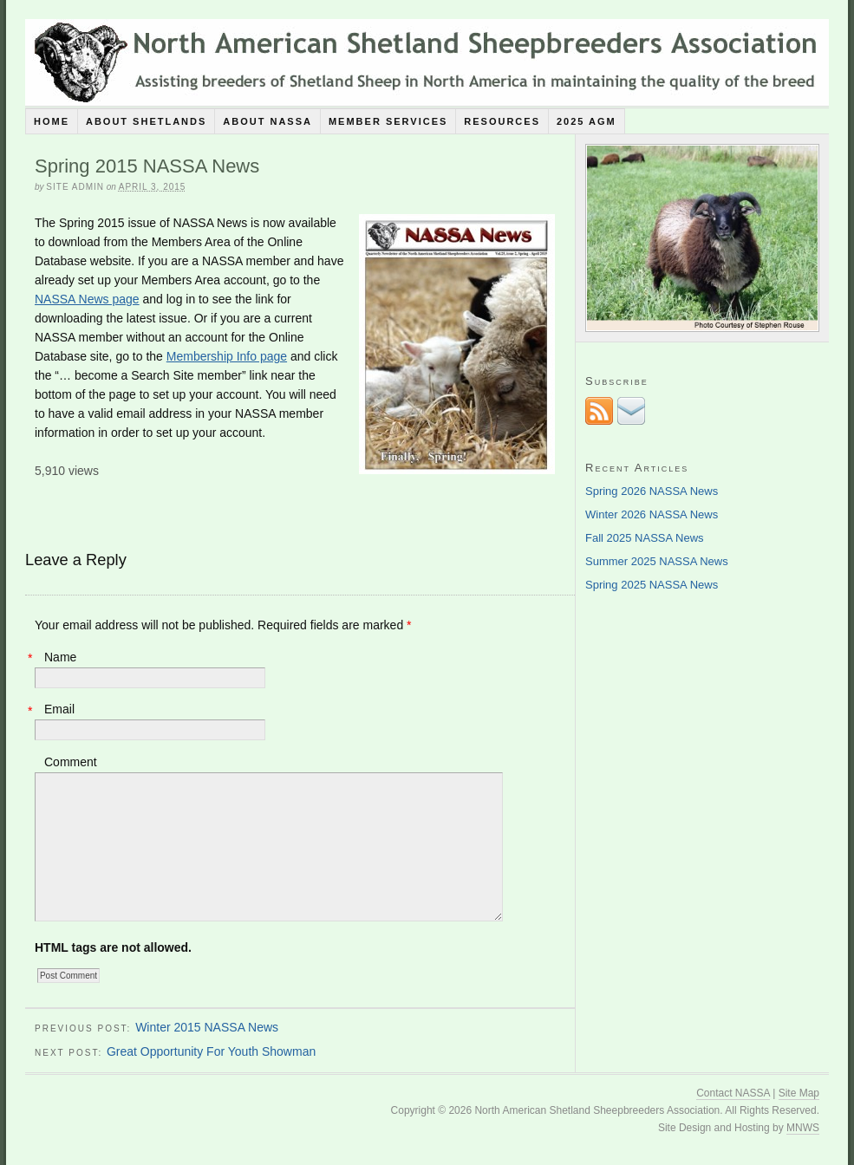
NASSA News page (87, 299)
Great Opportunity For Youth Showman (211, 1051)
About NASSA (267, 121)
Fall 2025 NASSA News (644, 537)
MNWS (802, 1128)
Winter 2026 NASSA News (651, 514)
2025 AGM (586, 121)
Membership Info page (226, 356)
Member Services (388, 121)
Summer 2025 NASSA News (656, 561)
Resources (502, 121)
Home (51, 121)
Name (60, 657)
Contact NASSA (733, 1093)
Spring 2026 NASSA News (651, 491)
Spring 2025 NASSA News (651, 584)
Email (59, 709)
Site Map (799, 1093)
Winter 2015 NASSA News (206, 1027)
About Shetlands (146, 121)
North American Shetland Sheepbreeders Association (427, 62)
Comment (70, 762)
